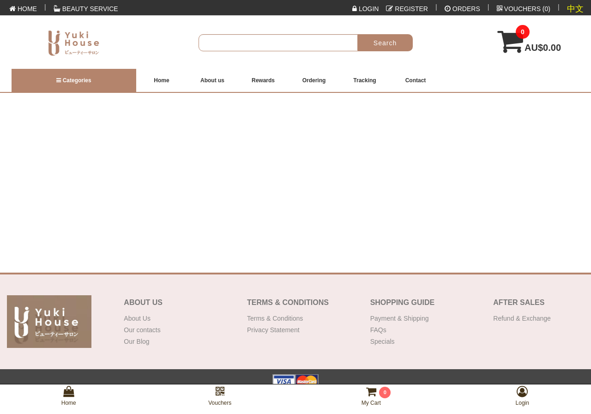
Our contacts (142, 330)
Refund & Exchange (522, 318)
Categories (73, 80)
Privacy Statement (273, 330)
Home (161, 80)
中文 (575, 8)
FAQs (378, 330)
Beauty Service (86, 8)
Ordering (314, 80)
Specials (382, 341)
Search (385, 43)
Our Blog (136, 341)
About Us (137, 318)
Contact (415, 80)
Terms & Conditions (275, 318)
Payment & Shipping (399, 318)
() (523, 8)
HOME (23, 8)
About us (212, 80)
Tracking (364, 80)
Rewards (263, 80)
